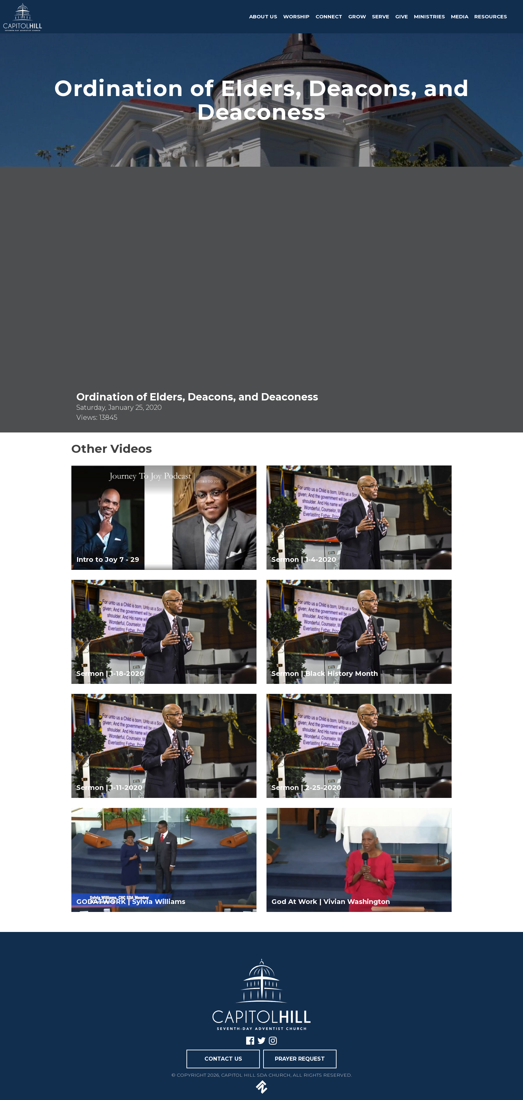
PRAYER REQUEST (300, 1059)
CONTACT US (223, 1059)
